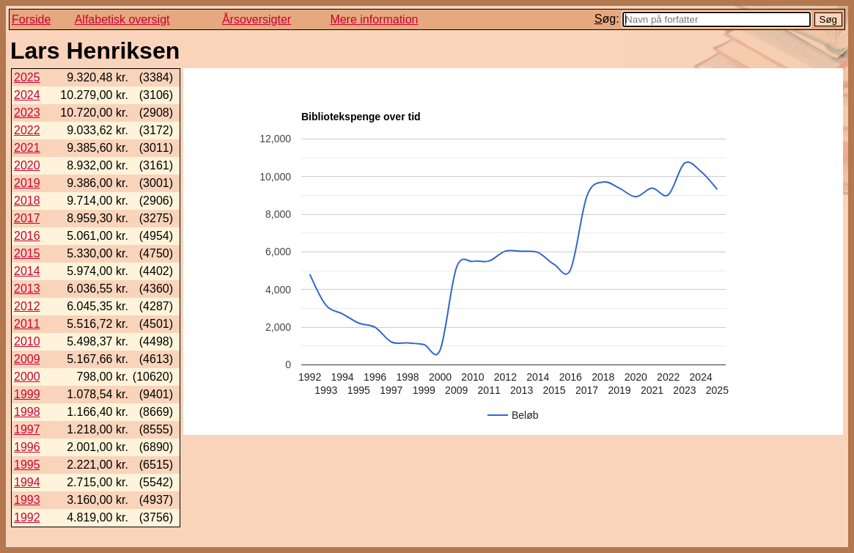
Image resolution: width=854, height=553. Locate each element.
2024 (27, 95)
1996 (27, 447)
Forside (31, 19)
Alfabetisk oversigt (122, 19)
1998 (27, 412)
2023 (27, 112)
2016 (27, 236)
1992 (27, 517)
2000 (27, 376)
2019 (27, 183)
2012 (27, 306)
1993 (27, 500)
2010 (27, 341)
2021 (27, 148)
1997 (27, 429)
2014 (27, 271)
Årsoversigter (256, 19)
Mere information (374, 19)
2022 (27, 130)
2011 (27, 324)
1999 (27, 394)
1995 (27, 464)
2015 (27, 253)
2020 (27, 165)
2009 (27, 359)
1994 (27, 482)
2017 (27, 218)
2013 (27, 288)
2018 (27, 200)
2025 (27, 77)
